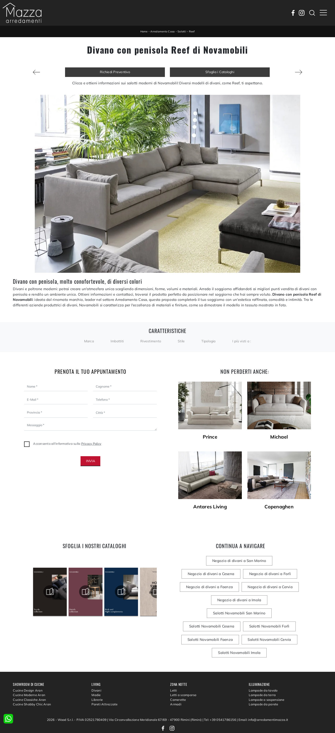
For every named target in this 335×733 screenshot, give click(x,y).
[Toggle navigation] (323, 13)
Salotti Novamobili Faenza (263, 613)
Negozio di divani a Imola (266, 587)
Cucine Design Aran (28, 669)
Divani (96, 669)
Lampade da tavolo (263, 669)
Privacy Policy (91, 443)
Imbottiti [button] (117, 341)
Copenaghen (279, 507)
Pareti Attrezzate (104, 683)
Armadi (175, 683)
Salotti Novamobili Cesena (269, 600)
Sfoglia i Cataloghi (219, 72)
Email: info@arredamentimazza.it (263, 698)
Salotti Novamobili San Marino (212, 600)
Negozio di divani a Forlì (211, 574)
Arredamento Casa (163, 31)
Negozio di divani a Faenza (264, 574)
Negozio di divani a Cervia (212, 587)
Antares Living (210, 507)
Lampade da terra (262, 674)
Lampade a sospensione (266, 678)
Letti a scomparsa (183, 674)
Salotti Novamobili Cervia (213, 627)
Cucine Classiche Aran (29, 678)
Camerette (178, 678)
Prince (210, 437)
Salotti (182, 31)
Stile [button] (181, 341)
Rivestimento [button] (150, 341)
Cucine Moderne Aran (29, 674)
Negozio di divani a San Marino (211, 560)
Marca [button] (89, 341)
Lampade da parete (263, 683)
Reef (193, 31)
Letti (173, 669)
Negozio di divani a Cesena (270, 560)
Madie (96, 674)
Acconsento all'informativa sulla (67, 443)
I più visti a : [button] (241, 341)
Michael (279, 437)
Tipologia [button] (208, 341)
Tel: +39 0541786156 (220, 698)
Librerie (97, 678)
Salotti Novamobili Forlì (212, 613)
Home (143, 31)
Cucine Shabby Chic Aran (32, 683)
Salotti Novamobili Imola (265, 627)
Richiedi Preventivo (115, 72)
